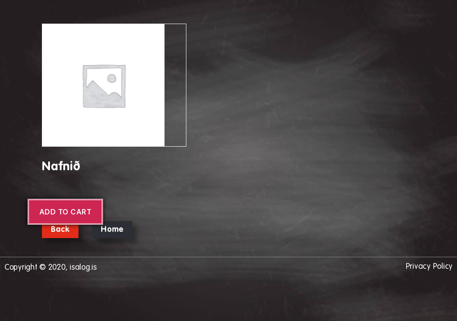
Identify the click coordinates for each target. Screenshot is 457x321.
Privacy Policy (429, 267)
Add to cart (65, 211)
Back (60, 230)
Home (112, 230)
